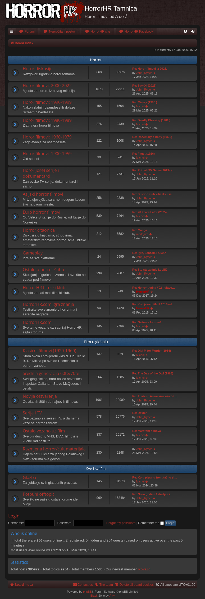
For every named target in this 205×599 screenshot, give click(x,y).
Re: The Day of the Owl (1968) (152, 373)
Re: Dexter (139, 412)
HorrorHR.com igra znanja (48, 304)
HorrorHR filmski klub (44, 287)
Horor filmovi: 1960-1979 (47, 137)
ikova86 (144, 569)
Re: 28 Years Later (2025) (149, 212)
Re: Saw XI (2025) (144, 85)
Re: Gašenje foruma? (147, 322)
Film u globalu (96, 341)
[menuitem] (27, 31)
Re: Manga (139, 230)
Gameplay (33, 253)
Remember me (150, 523)
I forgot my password (120, 523)
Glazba (29, 477)
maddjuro (142, 234)
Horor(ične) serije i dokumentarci (41, 173)
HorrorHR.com (37, 322)
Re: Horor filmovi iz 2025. (149, 68)
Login (14, 516)
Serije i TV (32, 413)
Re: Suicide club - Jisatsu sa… (153, 194)
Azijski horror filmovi (43, 194)
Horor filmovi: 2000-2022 (47, 85)
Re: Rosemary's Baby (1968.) (152, 136)
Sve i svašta (96, 468)
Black (94, 595)
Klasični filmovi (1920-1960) (49, 351)
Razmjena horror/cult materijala (54, 449)
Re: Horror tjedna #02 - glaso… (153, 287)
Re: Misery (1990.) (144, 102)
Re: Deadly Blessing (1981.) (151, 120)
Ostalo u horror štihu (43, 269)
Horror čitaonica (39, 230)
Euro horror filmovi (41, 212)
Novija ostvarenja (40, 396)
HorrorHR (142, 291)
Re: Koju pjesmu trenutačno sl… (154, 477)
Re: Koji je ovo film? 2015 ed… (153, 304)
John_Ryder (144, 72)
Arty (112, 595)
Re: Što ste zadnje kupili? (149, 269)
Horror (96, 59)
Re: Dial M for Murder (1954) (151, 350)
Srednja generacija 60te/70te (51, 373)
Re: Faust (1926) (143, 153)
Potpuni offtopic (38, 494)
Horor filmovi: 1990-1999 (47, 102)
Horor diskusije (38, 68)
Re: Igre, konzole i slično (149, 252)
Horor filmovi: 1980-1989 (47, 120)
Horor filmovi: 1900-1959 (47, 154)
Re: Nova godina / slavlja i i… (152, 494)
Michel (140, 106)
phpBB (87, 591)
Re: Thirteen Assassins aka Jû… (154, 396)
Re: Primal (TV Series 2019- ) (152, 170)
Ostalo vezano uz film (44, 431)
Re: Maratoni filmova (146, 430)
